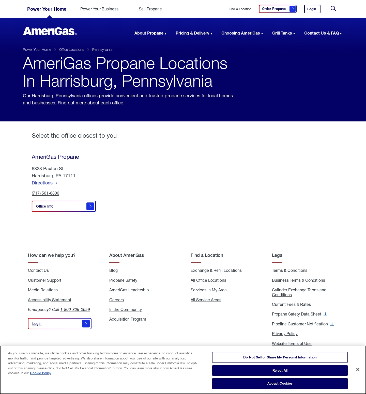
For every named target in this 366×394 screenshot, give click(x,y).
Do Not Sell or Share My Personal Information (280, 357)
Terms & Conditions (289, 270)
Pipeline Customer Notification (303, 324)
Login (314, 10)
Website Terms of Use (292, 343)
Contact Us (38, 270)
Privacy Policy (285, 333)
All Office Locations (208, 280)
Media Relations (43, 290)
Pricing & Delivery (192, 32)
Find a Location (240, 9)
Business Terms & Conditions (298, 280)
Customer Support (44, 280)
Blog (113, 270)
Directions (42, 182)
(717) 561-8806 (45, 193)
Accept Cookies (280, 383)
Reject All (279, 370)
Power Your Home (46, 9)
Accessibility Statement (49, 299)
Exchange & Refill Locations (216, 270)
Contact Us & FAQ (321, 32)
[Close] (357, 369)
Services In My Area (209, 290)
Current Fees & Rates (291, 304)
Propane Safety (123, 280)
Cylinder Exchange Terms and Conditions (299, 292)
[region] (183, 370)
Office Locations (71, 49)
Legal (277, 255)
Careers (116, 299)
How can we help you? (51, 255)
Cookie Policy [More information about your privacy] (40, 373)
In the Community (125, 309)
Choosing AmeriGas (240, 32)
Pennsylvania (102, 49)
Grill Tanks (282, 32)
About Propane (148, 32)
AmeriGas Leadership (129, 290)
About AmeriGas (126, 255)
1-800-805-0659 (75, 309)
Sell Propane (150, 8)
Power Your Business (99, 8)
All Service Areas (206, 299)
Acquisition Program (127, 319)
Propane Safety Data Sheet (299, 314)
